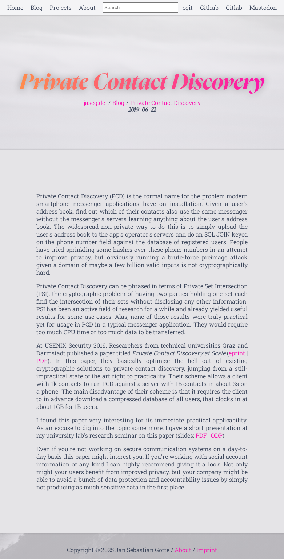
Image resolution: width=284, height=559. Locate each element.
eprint (237, 353)
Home (15, 7)
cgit (188, 7)
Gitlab (234, 7)
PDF (42, 360)
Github (209, 7)
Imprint (206, 550)
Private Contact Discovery (165, 102)
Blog (37, 7)
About (87, 7)
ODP (217, 435)
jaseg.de (94, 102)
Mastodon (263, 7)
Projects (61, 7)
